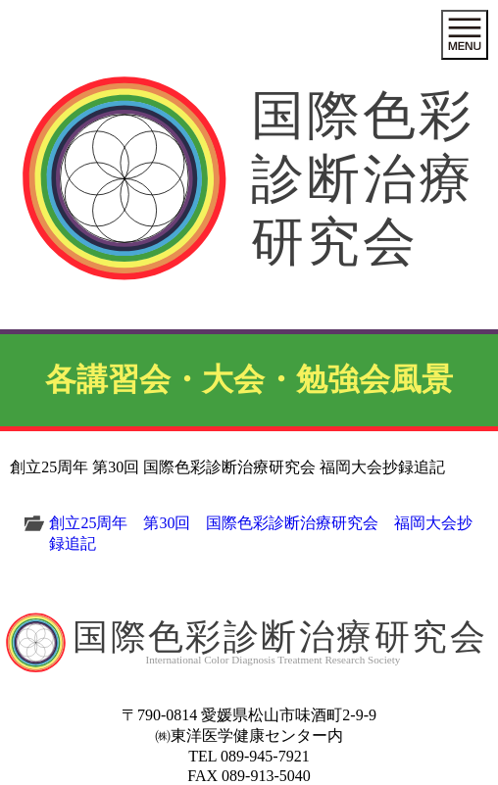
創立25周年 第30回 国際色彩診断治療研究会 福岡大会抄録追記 (261, 533)
